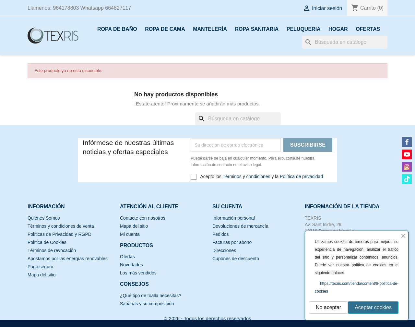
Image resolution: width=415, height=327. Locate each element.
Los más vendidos (138, 272)
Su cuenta (227, 206)
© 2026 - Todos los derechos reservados (207, 318)
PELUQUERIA (304, 29)
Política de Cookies (47, 242)
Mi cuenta (130, 234)
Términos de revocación (52, 250)
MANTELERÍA (210, 29)
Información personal (233, 218)
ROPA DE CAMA (165, 29)
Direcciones (224, 250)
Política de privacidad (301, 176)
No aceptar (328, 307)
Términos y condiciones (246, 176)
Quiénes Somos (44, 218)
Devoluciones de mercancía (240, 226)
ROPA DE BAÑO (117, 29)
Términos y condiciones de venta (61, 226)
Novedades (131, 264)
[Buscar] (344, 42)
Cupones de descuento (235, 258)
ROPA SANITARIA (257, 29)
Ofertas (127, 256)
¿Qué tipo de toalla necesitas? (150, 295)
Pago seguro (40, 266)
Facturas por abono (232, 242)
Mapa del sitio (41, 274)
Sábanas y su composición (147, 303)
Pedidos (220, 234)
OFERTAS (368, 29)
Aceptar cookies (373, 307)
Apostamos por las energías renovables (68, 258)
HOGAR (338, 29)
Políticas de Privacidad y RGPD (59, 234)
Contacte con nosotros (142, 218)
